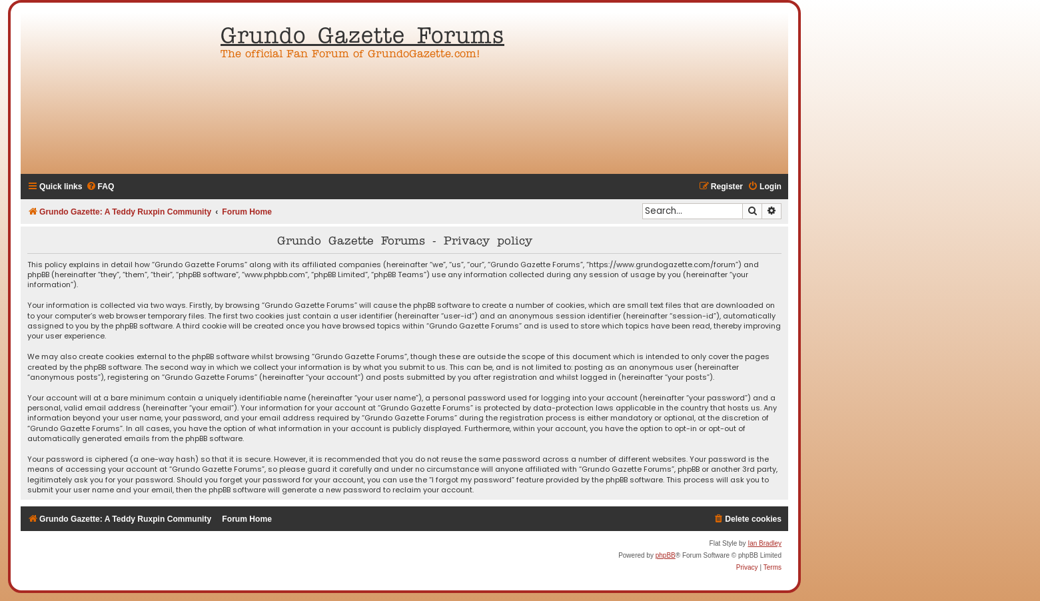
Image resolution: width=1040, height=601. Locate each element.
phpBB (666, 555)
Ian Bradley (764, 543)
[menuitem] (100, 187)
